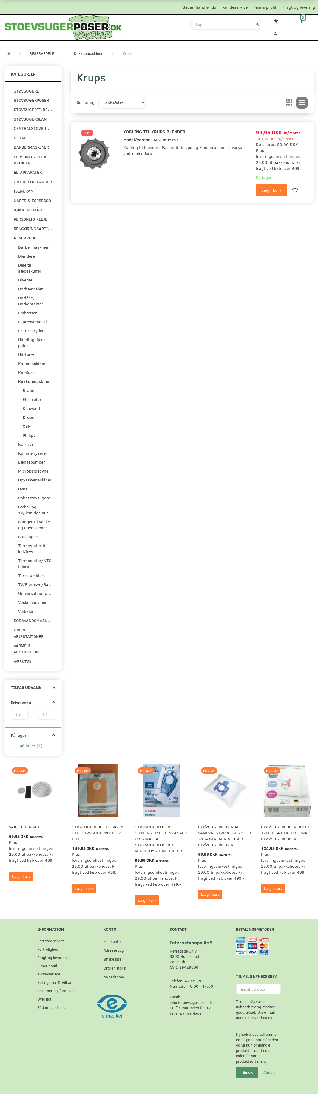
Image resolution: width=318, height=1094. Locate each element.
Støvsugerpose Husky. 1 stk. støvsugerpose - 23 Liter (98, 832)
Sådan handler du (199, 7)
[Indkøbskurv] (305, 21)
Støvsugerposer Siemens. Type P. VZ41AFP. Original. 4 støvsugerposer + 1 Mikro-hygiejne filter (161, 838)
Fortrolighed (47, 949)
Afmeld (269, 1072)
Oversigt (44, 998)
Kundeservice (235, 7)
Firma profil (265, 7)
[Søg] (257, 24)
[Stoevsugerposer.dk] (63, 26)
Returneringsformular (55, 990)
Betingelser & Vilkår (54, 982)
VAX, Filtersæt (24, 827)
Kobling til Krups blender (154, 131)
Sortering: (86, 102)
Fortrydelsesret (50, 940)
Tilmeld (247, 1072)
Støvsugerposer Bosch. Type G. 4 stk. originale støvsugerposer (286, 832)
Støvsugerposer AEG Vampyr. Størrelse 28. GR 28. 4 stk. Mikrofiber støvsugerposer (224, 835)
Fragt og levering (298, 7)
